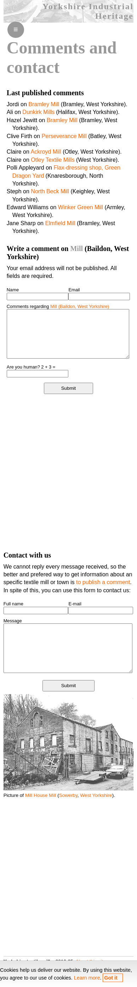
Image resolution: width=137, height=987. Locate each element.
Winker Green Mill (80, 207)
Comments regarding (58, 306)
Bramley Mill (43, 104)
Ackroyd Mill (45, 152)
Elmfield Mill (60, 223)
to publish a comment (103, 582)
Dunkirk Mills (38, 112)
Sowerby (68, 795)
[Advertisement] (68, 472)
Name (13, 289)
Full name (13, 603)
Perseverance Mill (64, 136)
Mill (76, 248)
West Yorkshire (96, 795)
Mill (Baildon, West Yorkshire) (79, 306)
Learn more (87, 978)
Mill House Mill (40, 795)
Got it (111, 978)
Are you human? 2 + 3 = (31, 367)
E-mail (74, 603)
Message (13, 620)
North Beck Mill (50, 191)
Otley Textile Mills (52, 160)
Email (74, 289)
